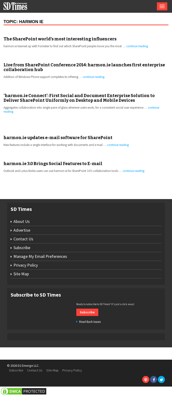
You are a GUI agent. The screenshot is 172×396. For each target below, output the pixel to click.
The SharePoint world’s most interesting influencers (60, 39)
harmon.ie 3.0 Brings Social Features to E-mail (53, 163)
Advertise (21, 230)
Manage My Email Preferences (40, 256)
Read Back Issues (90, 322)
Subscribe (21, 247)
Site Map (21, 274)
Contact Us (23, 239)
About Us (21, 221)
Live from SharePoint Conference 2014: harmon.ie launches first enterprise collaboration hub (84, 67)
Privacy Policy (25, 265)
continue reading (137, 46)
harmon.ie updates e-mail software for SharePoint (58, 137)
